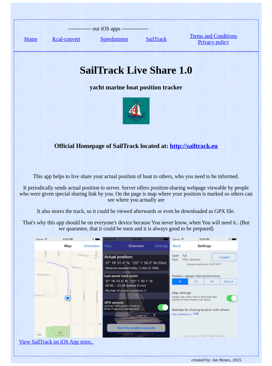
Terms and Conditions (213, 36)
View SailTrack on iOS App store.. (56, 342)
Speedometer (114, 39)
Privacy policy (213, 42)
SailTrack (156, 39)
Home (30, 39)
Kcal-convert (66, 39)
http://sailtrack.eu (194, 145)
